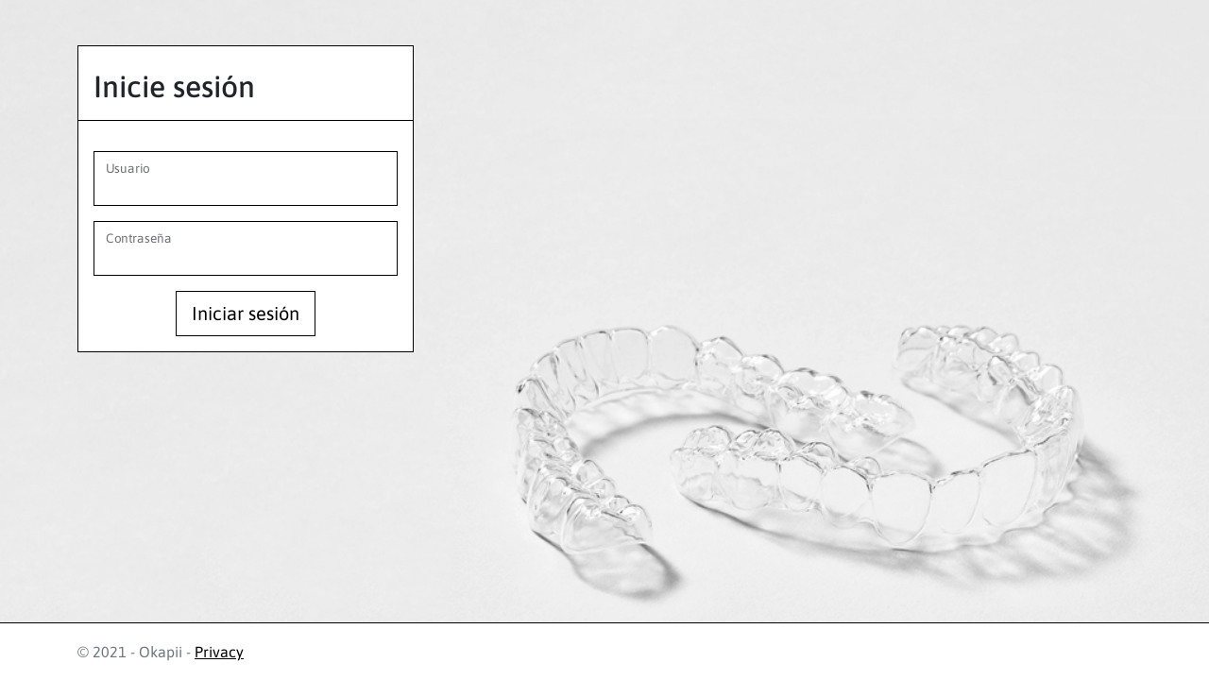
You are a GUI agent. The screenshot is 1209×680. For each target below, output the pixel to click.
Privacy (219, 651)
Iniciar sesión (245, 313)
